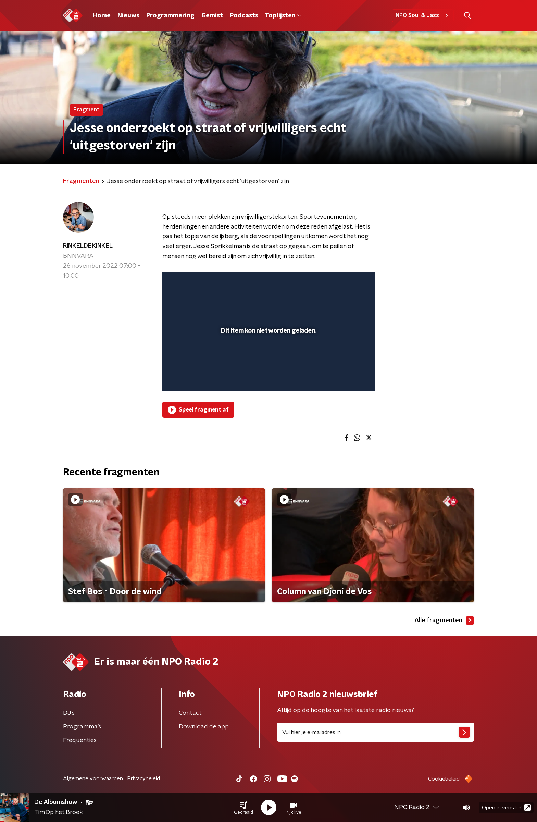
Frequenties (80, 740)
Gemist (212, 16)
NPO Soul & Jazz (423, 15)
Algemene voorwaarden (93, 778)
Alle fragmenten (444, 620)
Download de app (204, 727)
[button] (243, 808)
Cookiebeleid (444, 779)
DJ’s (69, 713)
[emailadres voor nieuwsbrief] (375, 732)
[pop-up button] (344, 376)
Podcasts (244, 16)
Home (102, 16)
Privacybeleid (143, 778)
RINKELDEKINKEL (88, 246)
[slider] (267, 358)
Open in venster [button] (506, 807)
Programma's (82, 727)
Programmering (170, 16)
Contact (190, 713)
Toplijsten (283, 16)
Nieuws (128, 16)
